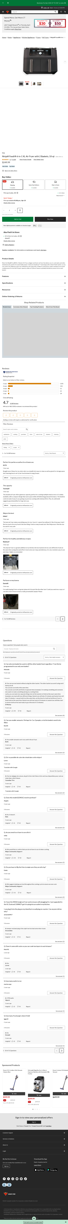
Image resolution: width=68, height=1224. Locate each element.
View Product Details (25, 159)
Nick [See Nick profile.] (6, 817)
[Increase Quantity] (15, 210)
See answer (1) (60, 976)
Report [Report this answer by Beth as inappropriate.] (28, 748)
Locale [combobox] (16, 447)
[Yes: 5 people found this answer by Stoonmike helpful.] (13, 937)
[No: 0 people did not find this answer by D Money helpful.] (20, 711)
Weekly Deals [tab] (7, 307)
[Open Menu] (3, 12)
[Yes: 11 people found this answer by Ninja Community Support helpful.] (13, 893)
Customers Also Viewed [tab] (20, 307)
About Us (34, 1145)
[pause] (8, 3)
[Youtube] (17, 1178)
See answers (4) (59, 715)
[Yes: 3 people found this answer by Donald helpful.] (13, 1041)
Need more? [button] (60, 195)
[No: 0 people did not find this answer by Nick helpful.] (19, 823)
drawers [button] (48, 434)
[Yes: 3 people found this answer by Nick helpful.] (13, 823)
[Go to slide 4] (39, 84)
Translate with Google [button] (10, 767)
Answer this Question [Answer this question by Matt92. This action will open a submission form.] (56, 958)
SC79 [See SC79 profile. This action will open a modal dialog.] (5, 465)
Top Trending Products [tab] (37, 307)
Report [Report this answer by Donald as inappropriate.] (28, 1041)
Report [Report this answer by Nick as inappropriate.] (28, 823)
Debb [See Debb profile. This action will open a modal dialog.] (6, 870)
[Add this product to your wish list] (20, 210)
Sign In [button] (34, 1122)
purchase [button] (23, 434)
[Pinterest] (21, 1178)
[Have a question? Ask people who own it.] (29, 649)
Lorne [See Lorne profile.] (7, 965)
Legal (34, 1151)
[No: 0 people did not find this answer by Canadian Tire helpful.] (19, 787)
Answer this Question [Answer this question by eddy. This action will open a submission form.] (56, 844)
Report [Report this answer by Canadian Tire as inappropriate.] (28, 786)
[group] (6, 1099)
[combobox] (55, 453)
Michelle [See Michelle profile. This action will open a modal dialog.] (6, 669)
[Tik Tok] (25, 1178)
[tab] (12, 184)
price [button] (5, 439)
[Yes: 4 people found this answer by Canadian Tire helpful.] (13, 787)
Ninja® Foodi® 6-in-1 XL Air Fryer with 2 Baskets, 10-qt (28, 156)
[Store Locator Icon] (42, 8)
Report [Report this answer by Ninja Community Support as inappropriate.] (29, 858)
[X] (8, 1178)
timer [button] (31, 434)
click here (43, 250)
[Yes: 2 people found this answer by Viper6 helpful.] (13, 1006)
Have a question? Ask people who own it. (15, 645)
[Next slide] (65, 3)
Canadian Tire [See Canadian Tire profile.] (9, 780)
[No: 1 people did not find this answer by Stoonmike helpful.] (19, 937)
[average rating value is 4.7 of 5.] (7, 160)
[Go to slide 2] (27, 84)
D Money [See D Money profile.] (8, 704)
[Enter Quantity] (9, 210)
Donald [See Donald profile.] (7, 1035)
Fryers (38, 37)
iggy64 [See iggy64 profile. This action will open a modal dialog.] (6, 1019)
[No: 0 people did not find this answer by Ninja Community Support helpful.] (20, 858)
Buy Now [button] (50, 219)
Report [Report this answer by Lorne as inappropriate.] (28, 972)
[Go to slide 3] (33, 84)
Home (4, 37)
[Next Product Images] (65, 61)
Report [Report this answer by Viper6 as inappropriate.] (28, 1006)
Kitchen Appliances (28, 37)
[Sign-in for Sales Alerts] (9, 171)
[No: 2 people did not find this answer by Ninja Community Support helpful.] (20, 893)
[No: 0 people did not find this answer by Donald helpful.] (19, 1041)
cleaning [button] (56, 434)
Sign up (6, 1166)
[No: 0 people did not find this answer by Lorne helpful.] (19, 972)
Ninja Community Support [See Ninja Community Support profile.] (13, 851)
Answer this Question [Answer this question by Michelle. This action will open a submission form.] (56, 678)
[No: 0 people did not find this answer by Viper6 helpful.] (19, 1006)
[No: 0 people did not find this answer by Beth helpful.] (19, 748)
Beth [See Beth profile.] (6, 742)
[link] (9, 160)
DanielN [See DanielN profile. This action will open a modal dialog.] (5, 583)
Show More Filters (7, 443)
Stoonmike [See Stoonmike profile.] (8, 930)
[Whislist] (61, 12)
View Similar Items (39, 159)
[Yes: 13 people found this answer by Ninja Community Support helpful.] (13, 858)
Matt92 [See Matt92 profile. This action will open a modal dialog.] (6, 949)
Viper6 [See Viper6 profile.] (7, 1000)
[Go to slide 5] (47, 84)
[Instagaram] (12, 1178)
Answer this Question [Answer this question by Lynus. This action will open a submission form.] (56, 771)
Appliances (17, 37)
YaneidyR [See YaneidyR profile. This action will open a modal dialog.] (6, 488)
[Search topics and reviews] (15, 429)
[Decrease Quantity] (3, 210)
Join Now (48, 1126)
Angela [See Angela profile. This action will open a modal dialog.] (6, 801)
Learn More (37, 1165)
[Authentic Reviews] (10, 372)
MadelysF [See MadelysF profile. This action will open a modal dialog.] (6, 542)
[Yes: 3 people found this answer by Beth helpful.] (13, 748)
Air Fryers (45, 37)
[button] (55, 12)
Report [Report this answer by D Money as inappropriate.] (29, 711)
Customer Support (34, 1133)
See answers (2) (59, 752)
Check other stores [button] (9, 203)
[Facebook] (4, 1178)
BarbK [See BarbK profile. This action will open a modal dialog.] (6, 726)
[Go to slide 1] (21, 84)
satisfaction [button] (6, 434)
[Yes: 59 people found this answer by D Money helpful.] (13, 711)
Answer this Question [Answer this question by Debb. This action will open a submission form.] (56, 879)
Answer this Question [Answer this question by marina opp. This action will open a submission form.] (56, 993)
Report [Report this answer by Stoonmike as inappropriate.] (28, 937)
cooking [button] (15, 434)
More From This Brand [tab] (52, 307)
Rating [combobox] (7, 447)
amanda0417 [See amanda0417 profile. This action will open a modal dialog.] (8, 914)
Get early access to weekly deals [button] (33, 1222)
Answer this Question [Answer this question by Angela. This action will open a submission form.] (56, 809)
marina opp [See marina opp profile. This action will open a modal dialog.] (7, 984)
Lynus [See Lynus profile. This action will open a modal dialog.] (6, 760)
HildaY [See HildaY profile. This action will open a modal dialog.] (5, 516)
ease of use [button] (39, 434)
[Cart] (65, 12)
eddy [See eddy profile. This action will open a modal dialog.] (5, 835)
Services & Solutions (34, 1139)
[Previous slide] (3, 3)
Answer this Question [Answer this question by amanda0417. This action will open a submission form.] (56, 923)
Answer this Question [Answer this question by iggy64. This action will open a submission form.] (56, 1027)
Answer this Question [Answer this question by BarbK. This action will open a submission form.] (56, 734)
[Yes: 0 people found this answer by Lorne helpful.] (13, 972)
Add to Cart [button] (17, 219)
